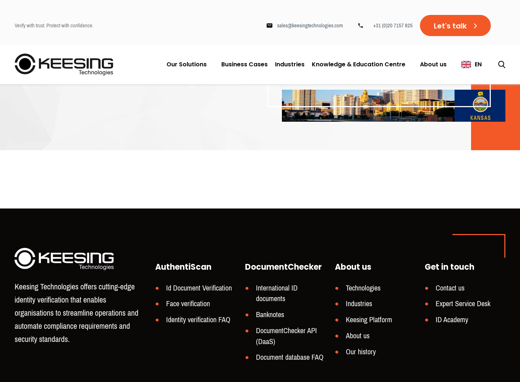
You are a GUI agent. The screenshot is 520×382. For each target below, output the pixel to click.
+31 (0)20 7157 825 (393, 25)
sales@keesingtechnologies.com (310, 25)
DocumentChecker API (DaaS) (286, 336)
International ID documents (277, 293)
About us (433, 64)
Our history (361, 352)
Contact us (450, 288)
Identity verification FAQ (198, 320)
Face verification (188, 304)
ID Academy (452, 320)
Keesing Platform (369, 320)
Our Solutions (187, 64)
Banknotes (270, 314)
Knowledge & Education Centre (358, 64)
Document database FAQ (290, 357)
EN (478, 64)
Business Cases (244, 65)
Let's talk (450, 26)
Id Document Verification (199, 288)
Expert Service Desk (463, 304)
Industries (290, 65)
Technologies (363, 288)
